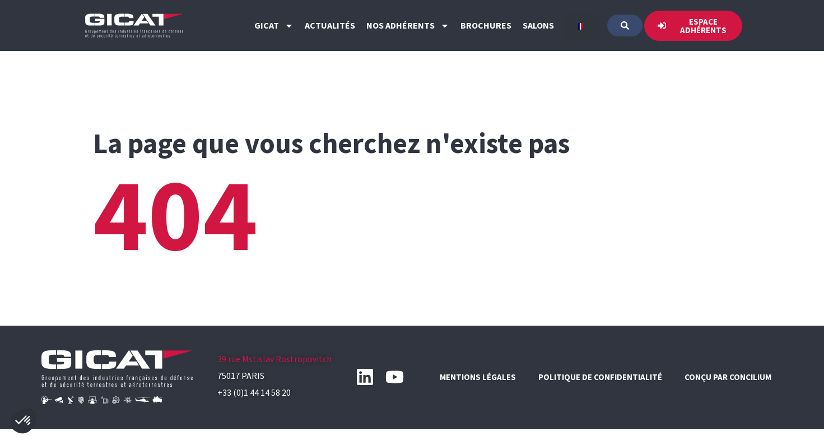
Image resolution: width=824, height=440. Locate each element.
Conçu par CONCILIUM (728, 377)
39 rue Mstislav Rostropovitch (274, 358)
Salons (538, 25)
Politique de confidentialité (600, 377)
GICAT (274, 26)
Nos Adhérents (407, 26)
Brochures (485, 25)
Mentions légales (478, 377)
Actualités (330, 25)
